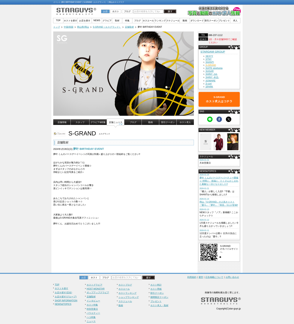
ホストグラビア (94, 285)
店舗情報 (62, 122)
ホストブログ (125, 285)
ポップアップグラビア (98, 292)
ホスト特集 (92, 305)
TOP (58, 20)
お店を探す (84, 20)
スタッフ (80, 122)
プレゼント (224, 20)
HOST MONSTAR (96, 288)
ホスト (115, 11)
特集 (127, 20)
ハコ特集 (91, 317)
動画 (185, 20)
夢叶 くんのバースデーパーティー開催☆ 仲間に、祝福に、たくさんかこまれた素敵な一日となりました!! (219, 180)
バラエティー (93, 313)
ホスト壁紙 (156, 289)
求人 (235, 20)
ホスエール (148, 20)
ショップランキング (128, 297)
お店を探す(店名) (63, 292)
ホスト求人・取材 (159, 305)
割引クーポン (211, 20)
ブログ (127, 11)
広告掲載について (214, 277)
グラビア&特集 (98, 122)
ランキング (160, 20)
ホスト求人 (185, 122)
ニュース (91, 321)
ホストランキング (127, 293)
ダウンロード (197, 20)
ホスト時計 (156, 285)
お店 (105, 11)
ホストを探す (70, 20)
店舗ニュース (115, 122)
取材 (117, 20)
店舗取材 (91, 296)
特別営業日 (92, 309)
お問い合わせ (232, 277)
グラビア (107, 20)
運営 (201, 277)
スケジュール (173, 20)
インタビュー (93, 300)
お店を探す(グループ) (65, 296)
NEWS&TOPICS (63, 304)
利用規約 (191, 277)
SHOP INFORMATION (66, 300)
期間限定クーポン (159, 297)
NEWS (97, 20)
